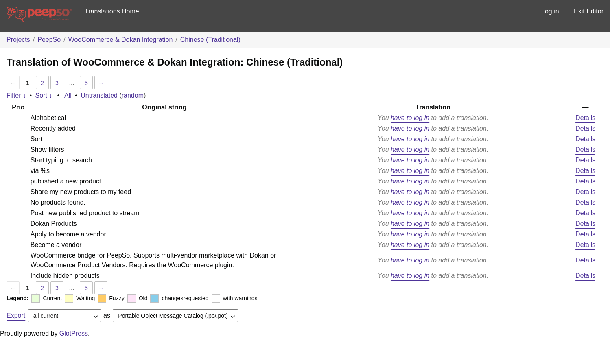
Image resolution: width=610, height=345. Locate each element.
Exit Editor (588, 11)
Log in (550, 11)
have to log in (410, 117)
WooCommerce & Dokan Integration (120, 39)
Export (16, 315)
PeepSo (49, 39)
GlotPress (73, 333)
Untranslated (99, 95)
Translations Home (112, 11)
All (68, 95)
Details (585, 117)
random (133, 95)
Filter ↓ (16, 95)
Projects (18, 39)
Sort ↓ (43, 95)
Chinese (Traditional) (210, 39)
